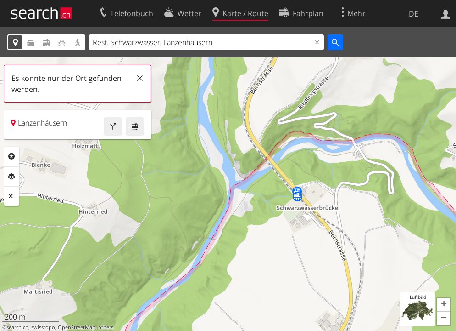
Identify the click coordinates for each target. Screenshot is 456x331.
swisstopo (43, 327)
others (105, 327)
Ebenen (11, 176)
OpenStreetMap (76, 327)
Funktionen (11, 196)
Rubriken (11, 156)
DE (413, 14)
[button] (443, 305)
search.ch (17, 327)
